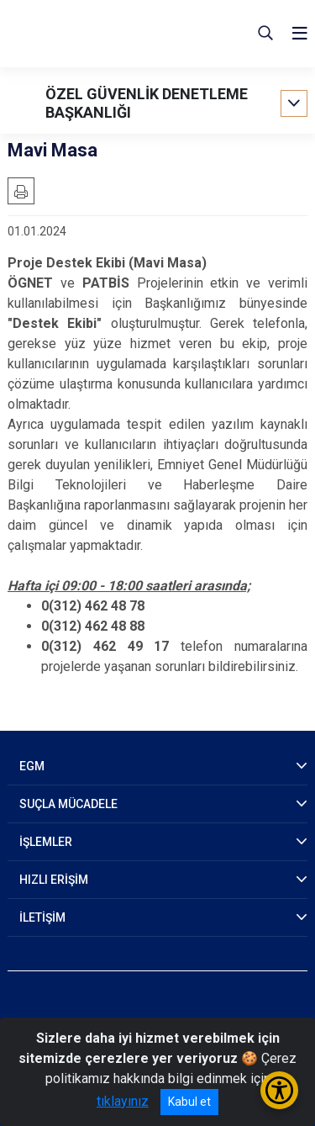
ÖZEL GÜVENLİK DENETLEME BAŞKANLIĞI (146, 103)
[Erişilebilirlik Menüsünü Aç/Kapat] (279, 1090)
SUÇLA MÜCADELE (68, 804)
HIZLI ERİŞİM (53, 879)
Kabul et (189, 1101)
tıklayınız (123, 1101)
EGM (32, 766)
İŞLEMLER (45, 841)
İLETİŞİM (42, 917)
